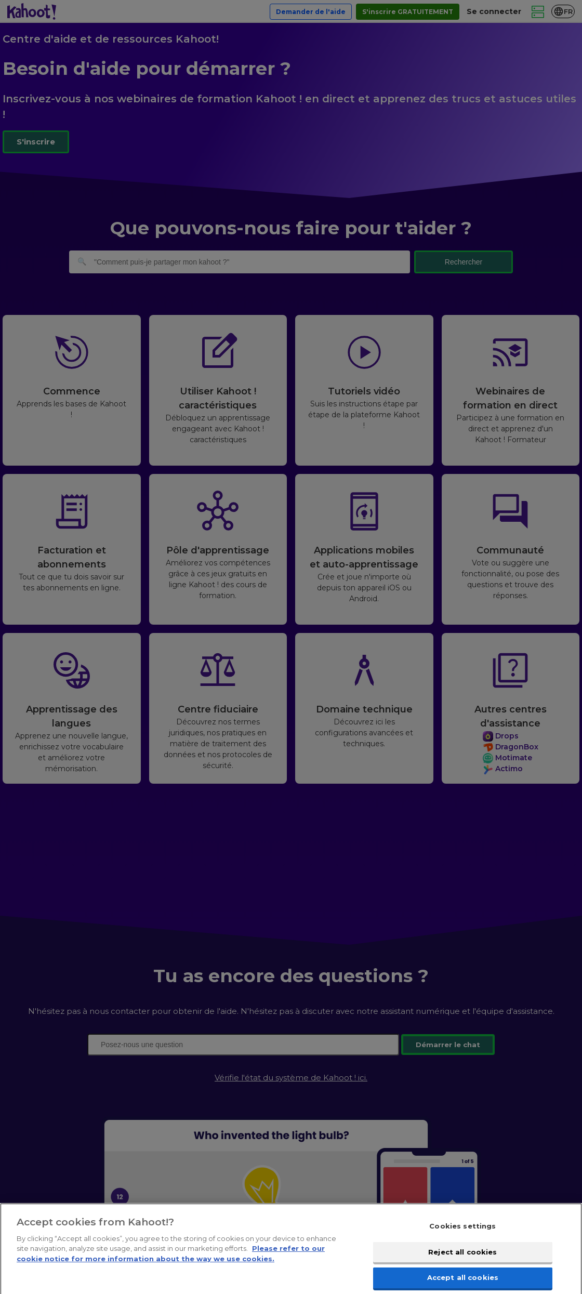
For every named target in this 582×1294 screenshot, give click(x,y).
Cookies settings (462, 1232)
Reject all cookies (462, 1258)
